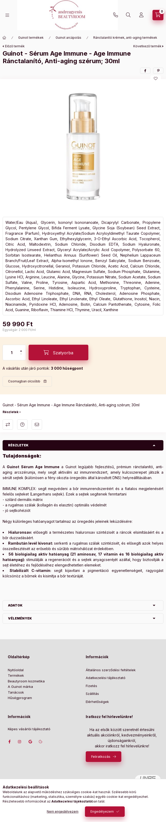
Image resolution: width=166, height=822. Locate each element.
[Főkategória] (4, 37)
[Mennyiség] (12, 352)
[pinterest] (158, 71)
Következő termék (147, 46)
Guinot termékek (31, 38)
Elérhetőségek (97, 702)
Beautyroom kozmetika (26, 681)
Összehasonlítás (8, 424)
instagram (20, 741)
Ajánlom (37, 424)
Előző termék (15, 46)
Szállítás (92, 693)
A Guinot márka (20, 686)
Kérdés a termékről (22, 424)
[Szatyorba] (58, 352)
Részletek (10, 412)
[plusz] (21, 349)
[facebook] (145, 71)
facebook (9, 741)
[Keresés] (128, 15)
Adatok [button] (15, 605)
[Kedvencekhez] (155, 78)
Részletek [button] (18, 445)
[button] (83, 147)
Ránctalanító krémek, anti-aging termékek (125, 38)
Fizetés (91, 686)
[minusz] (21, 356)
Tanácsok (16, 692)
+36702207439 (116, 15)
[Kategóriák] (7, 15)
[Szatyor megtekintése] (157, 15)
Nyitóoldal (16, 670)
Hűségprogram (20, 698)
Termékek (16, 675)
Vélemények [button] (20, 618)
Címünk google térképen (30, 741)
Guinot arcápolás (68, 38)
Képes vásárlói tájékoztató (29, 729)
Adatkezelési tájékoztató (105, 678)
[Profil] (141, 15)
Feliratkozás (100, 756)
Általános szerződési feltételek (111, 670)
